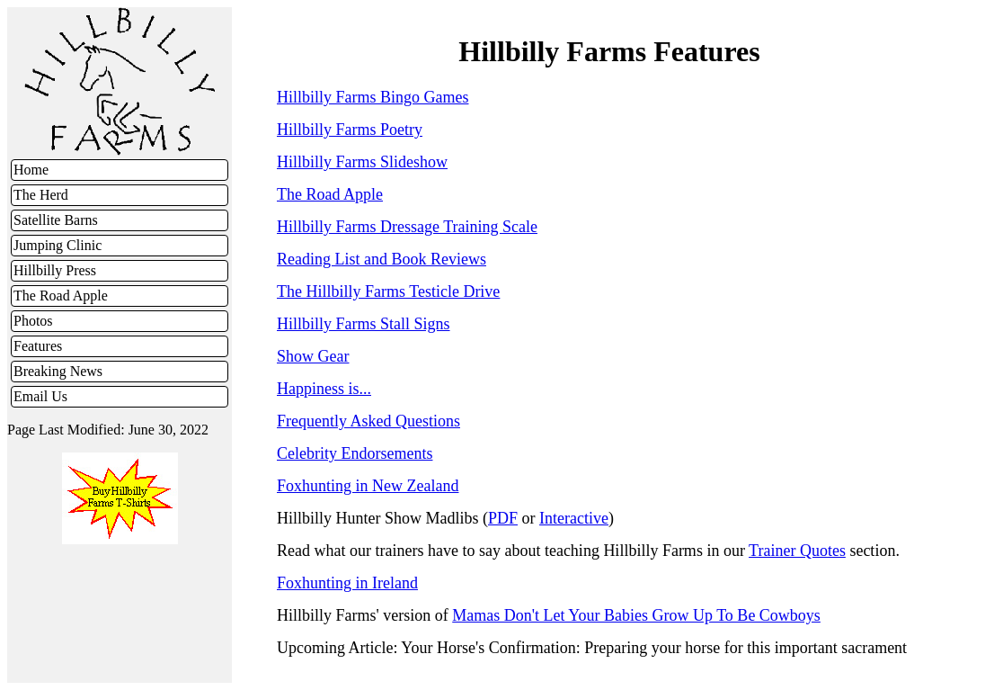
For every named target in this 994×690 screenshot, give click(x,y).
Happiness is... (324, 389)
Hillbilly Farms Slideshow (362, 162)
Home (31, 169)
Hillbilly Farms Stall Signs (363, 324)
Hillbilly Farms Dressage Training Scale (407, 227)
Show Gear (313, 356)
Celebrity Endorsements (354, 453)
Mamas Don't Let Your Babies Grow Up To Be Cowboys (636, 615)
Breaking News (57, 371)
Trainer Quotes (797, 551)
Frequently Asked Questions (368, 421)
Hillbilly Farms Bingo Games (373, 97)
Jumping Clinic (57, 245)
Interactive (573, 518)
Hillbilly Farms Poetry (349, 130)
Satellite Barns (55, 220)
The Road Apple (60, 295)
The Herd (40, 194)
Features (37, 346)
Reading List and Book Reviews (381, 259)
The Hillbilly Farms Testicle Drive (388, 291)
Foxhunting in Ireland (347, 583)
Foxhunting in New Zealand (367, 486)
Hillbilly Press (54, 270)
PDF (503, 518)
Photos (33, 320)
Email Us (40, 396)
